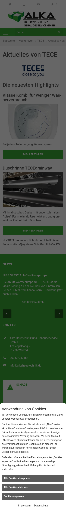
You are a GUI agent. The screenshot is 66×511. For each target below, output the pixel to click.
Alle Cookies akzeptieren (17, 478)
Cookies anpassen (14, 496)
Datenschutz (41, 505)
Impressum (24, 505)
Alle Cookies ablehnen (16, 487)
